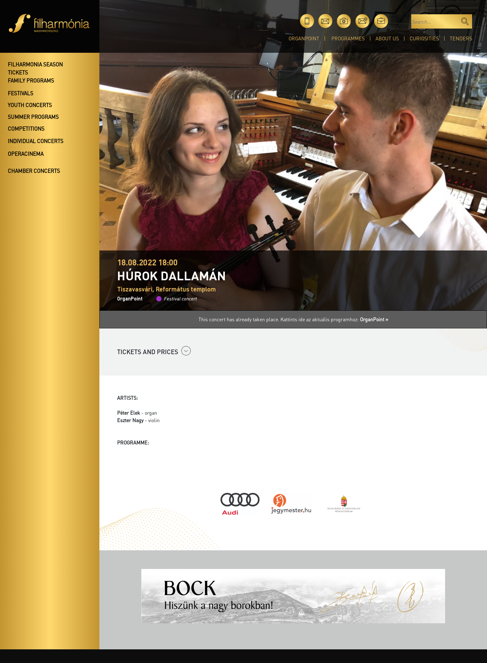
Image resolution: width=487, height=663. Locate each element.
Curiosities (424, 38)
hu (399, 21)
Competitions (26, 128)
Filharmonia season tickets (35, 68)
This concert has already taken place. (239, 319)
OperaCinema (25, 153)
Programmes (348, 38)
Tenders (461, 38)
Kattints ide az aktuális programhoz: (334, 319)
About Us (387, 38)
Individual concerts (35, 141)
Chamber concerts (34, 170)
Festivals (20, 93)
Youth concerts (30, 104)
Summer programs (33, 116)
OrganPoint (304, 38)
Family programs (31, 80)
